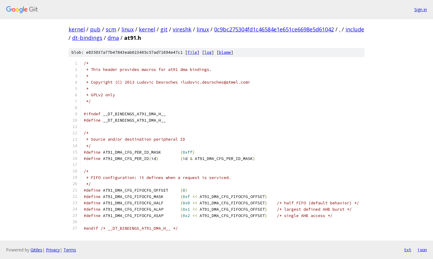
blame (225, 52)
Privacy (53, 250)
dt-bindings (87, 37)
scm (111, 29)
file (192, 52)
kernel (77, 29)
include (354, 29)
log (208, 52)
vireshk (182, 29)
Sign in (420, 9)
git (164, 29)
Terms (69, 250)
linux (127, 29)
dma (113, 37)
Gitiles (36, 250)
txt (407, 249)
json (422, 249)
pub (95, 29)
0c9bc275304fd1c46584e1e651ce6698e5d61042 (274, 29)
